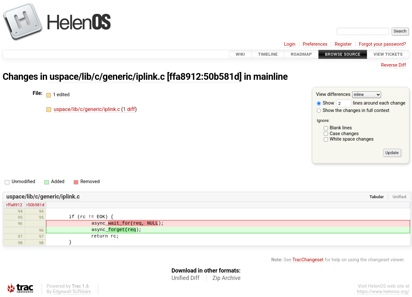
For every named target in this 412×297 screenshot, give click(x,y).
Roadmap (301, 54)
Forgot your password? (382, 44)
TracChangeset (307, 260)
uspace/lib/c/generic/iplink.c (107, 76)
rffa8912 (14, 204)
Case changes (344, 133)
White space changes (352, 139)
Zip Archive (226, 278)
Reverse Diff (393, 65)
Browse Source (342, 54)
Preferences (315, 44)
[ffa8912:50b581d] (204, 76)
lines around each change (371, 103)
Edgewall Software (72, 291)
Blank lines (341, 128)
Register (343, 44)
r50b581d (35, 204)
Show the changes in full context (353, 110)
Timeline (268, 54)
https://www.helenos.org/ (383, 291)
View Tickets (388, 54)
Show (325, 103)
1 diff (129, 109)
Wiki (240, 54)
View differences (333, 94)
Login (289, 44)
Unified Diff (186, 278)
